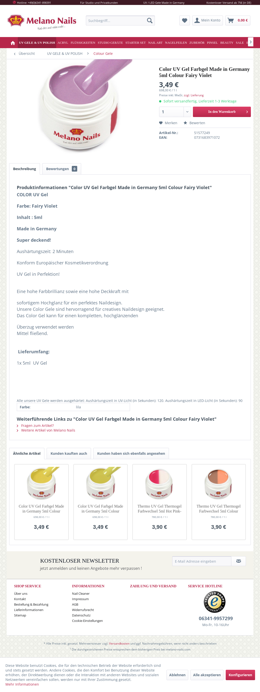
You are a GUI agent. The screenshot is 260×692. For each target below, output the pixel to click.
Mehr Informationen (22, 684)
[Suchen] (150, 20)
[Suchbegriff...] (120, 20)
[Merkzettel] (184, 20)
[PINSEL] (212, 42)
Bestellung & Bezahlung (31, 604)
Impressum (80, 599)
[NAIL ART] (155, 42)
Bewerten (194, 122)
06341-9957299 (216, 618)
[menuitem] (120, 20)
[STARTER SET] (135, 42)
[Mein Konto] (207, 20)
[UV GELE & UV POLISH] (37, 42)
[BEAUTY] (227, 42)
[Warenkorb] (237, 20)
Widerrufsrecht (83, 610)
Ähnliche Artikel (26, 453)
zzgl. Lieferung (194, 95)
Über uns (20, 593)
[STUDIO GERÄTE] (110, 42)
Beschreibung (24, 168)
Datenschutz (81, 615)
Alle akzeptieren (207, 674)
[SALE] (240, 42)
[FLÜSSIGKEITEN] (83, 42)
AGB (75, 604)
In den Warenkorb (228, 111)
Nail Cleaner (81, 593)
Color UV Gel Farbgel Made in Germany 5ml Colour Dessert (41, 509)
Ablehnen (177, 674)
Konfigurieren (240, 674)
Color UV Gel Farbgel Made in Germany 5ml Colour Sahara (100, 509)
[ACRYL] (62, 42)
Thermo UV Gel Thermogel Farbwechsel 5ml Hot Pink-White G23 (160, 509)
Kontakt (20, 599)
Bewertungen (61, 169)
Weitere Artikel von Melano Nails (46, 430)
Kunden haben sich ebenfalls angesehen (131, 453)
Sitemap (20, 615)
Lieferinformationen (28, 610)
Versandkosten (119, 643)
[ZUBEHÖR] (197, 42)
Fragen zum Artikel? (35, 425)
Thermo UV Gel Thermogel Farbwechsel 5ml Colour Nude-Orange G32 (219, 509)
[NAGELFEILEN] (176, 42)
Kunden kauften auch (69, 453)
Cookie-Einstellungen (87, 620)
